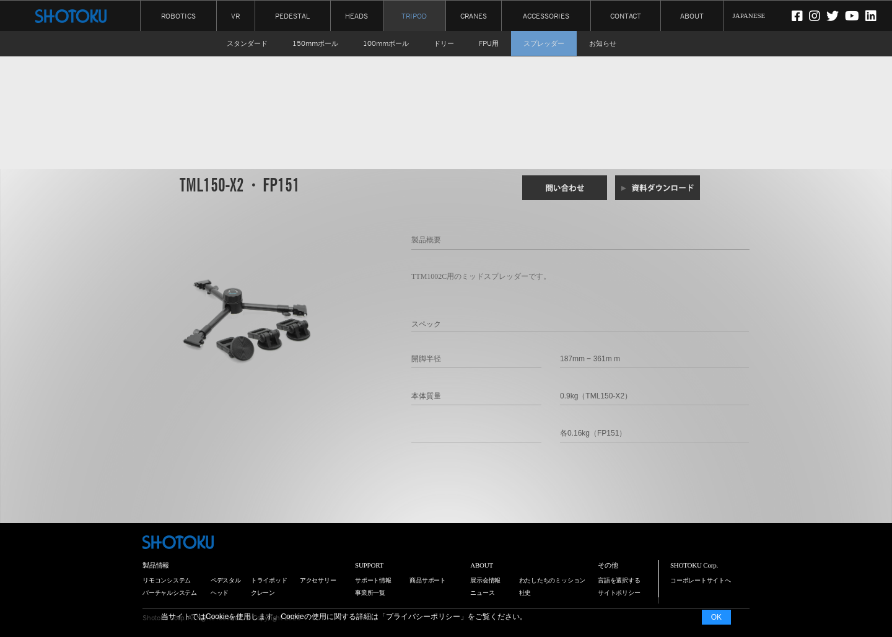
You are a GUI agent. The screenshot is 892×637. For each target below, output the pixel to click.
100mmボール (386, 43)
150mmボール (315, 43)
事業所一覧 (370, 592)
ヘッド (220, 592)
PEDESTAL (292, 15)
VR (235, 15)
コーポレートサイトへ (700, 580)
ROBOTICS (178, 15)
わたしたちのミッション (552, 580)
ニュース (482, 592)
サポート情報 (373, 580)
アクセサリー (318, 580)
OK (716, 617)
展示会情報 (485, 580)
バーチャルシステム (169, 592)
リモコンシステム (166, 580)
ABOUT (692, 15)
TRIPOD (414, 16)
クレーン (263, 592)
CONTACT (625, 15)
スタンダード (247, 43)
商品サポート (427, 580)
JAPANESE (749, 15)
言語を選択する (619, 580)
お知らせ (602, 43)
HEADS (356, 15)
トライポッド (269, 580)
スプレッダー (543, 43)
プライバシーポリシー (423, 616)
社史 (525, 592)
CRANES (473, 15)
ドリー (444, 43)
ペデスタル (226, 580)
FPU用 (489, 43)
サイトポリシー (619, 592)
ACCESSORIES (546, 15)
